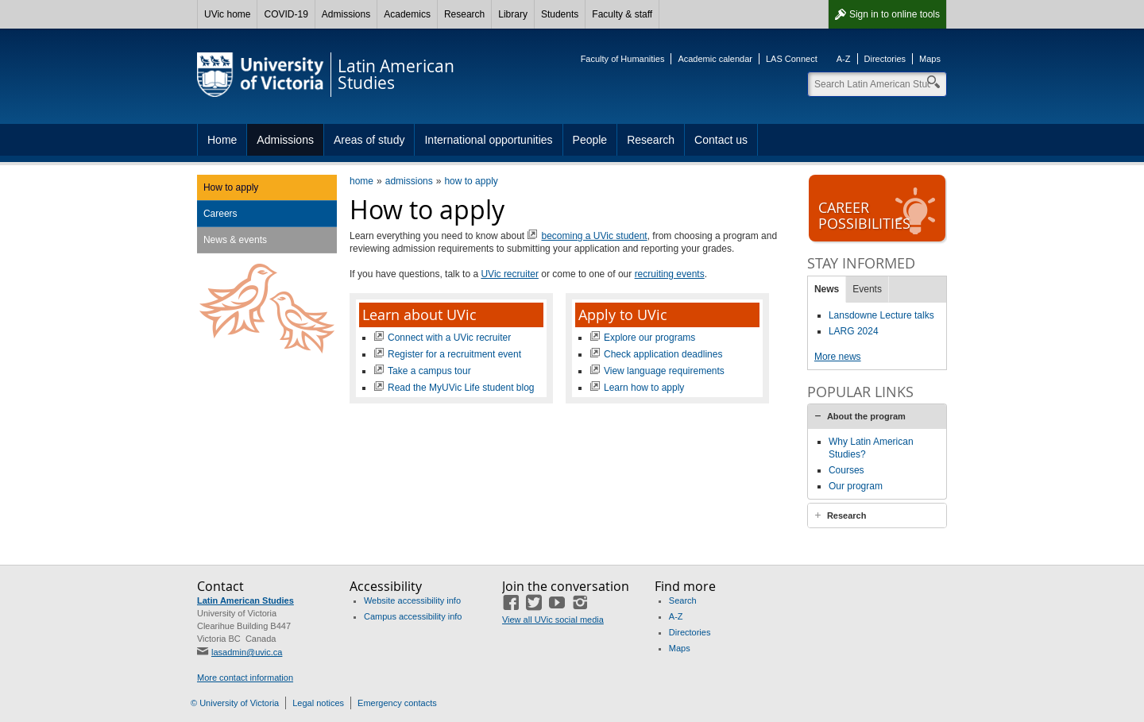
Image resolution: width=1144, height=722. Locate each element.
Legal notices (318, 703)
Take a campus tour (429, 370)
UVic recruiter (509, 274)
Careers (220, 213)
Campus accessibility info (413, 616)
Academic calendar (715, 59)
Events (867, 289)
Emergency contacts (397, 703)
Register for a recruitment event (454, 354)
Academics (407, 14)
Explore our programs (649, 337)
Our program (856, 486)
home (361, 181)
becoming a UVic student (594, 235)
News (826, 289)
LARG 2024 (854, 331)
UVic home (227, 14)
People (590, 139)
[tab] (877, 416)
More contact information (245, 677)
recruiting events (670, 274)
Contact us (721, 139)
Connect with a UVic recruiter (449, 337)
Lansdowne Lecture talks (881, 315)
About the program (866, 416)
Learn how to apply (644, 387)
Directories (885, 59)
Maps (930, 59)
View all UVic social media (553, 619)
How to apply (230, 187)
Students (559, 14)
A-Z (844, 59)
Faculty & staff (622, 14)
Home (222, 139)
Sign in (894, 14)
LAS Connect (791, 59)
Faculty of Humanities (623, 59)
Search (683, 600)
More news (837, 356)
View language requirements (664, 370)
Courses (846, 470)
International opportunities (488, 139)
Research (464, 14)
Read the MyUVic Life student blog (461, 387)
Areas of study (369, 139)
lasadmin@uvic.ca (246, 652)
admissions (409, 181)
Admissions (346, 14)
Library (513, 14)
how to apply (470, 181)
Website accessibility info (412, 600)
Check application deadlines (663, 354)
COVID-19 (285, 14)
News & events (235, 239)
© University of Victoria (235, 703)
